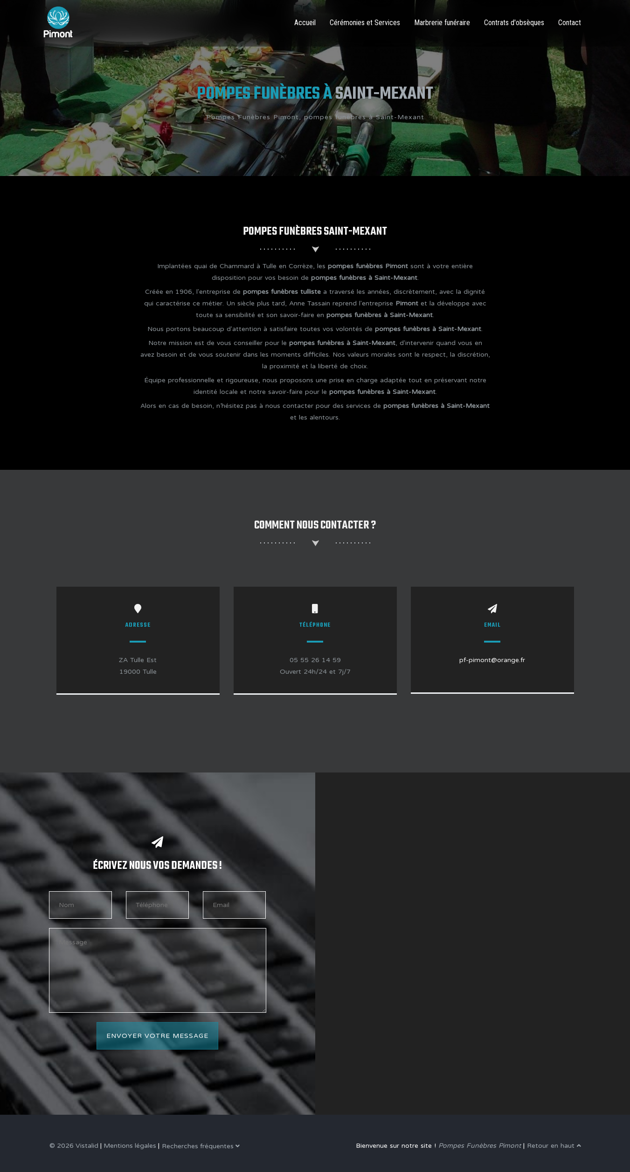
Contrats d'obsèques (514, 22)
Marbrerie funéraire (442, 22)
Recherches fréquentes (201, 1146)
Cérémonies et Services (365, 22)
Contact (569, 22)
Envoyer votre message (157, 1036)
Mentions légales (130, 1146)
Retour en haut (554, 1146)
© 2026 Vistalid (73, 1146)
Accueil (305, 22)
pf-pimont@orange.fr (492, 660)
